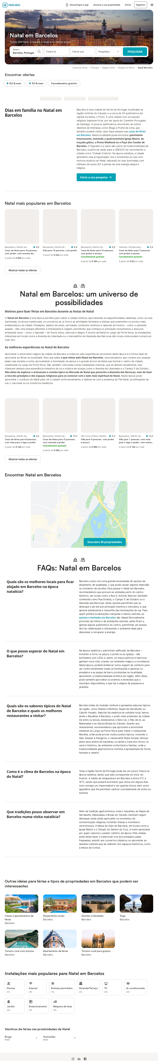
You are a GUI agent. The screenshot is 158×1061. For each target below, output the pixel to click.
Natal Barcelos (145, 67)
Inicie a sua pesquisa (96, 177)
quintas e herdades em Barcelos (97, 617)
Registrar (140, 4)
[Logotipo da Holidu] (17, 5)
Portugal (95, 67)
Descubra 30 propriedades (104, 542)
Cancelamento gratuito (66, 83)
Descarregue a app (76, 4)
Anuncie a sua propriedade (106, 4)
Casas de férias (79, 67)
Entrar (128, 4)
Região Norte (108, 67)
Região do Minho (126, 67)
